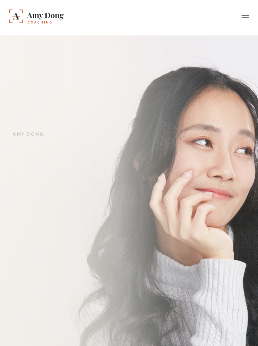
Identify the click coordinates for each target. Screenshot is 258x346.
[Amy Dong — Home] (55, 18)
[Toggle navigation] (245, 18)
